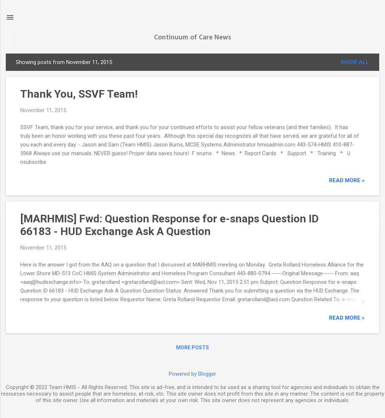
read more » (347, 180)
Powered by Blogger (192, 374)
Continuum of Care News (192, 37)
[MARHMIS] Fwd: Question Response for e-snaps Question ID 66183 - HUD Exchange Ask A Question (169, 225)
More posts (192, 347)
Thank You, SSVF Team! (79, 94)
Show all (355, 62)
